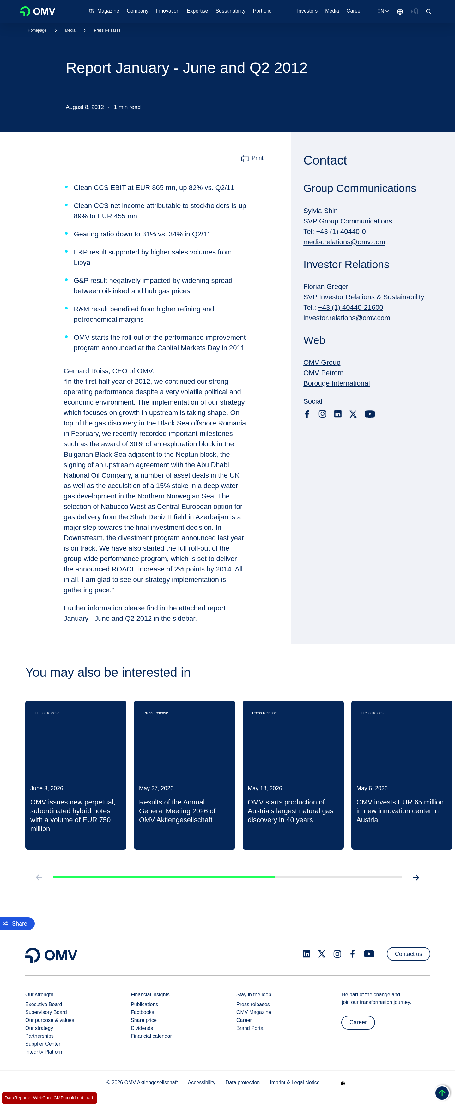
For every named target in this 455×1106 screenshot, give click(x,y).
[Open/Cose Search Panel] (428, 11)
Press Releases (107, 30)
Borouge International (336, 383)
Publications (144, 1004)
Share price (144, 1020)
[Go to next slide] (424, 907)
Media (70, 30)
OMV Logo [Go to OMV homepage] (37, 11)
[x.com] (353, 414)
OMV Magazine (253, 1012)
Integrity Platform (44, 1051)
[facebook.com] (307, 414)
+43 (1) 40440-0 (341, 231)
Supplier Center (42, 1044)
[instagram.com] (322, 414)
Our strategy (39, 1028)
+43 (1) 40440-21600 (350, 307)
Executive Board (43, 1004)
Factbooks (142, 1012)
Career (244, 1020)
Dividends (142, 1028)
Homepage (37, 30)
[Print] (252, 158)
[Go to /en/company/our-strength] (400, 11)
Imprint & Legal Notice (294, 1082)
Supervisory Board (46, 1012)
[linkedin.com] (338, 414)
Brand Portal (250, 1028)
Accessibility (201, 1082)
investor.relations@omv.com (346, 318)
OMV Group (321, 362)
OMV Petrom (323, 373)
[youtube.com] (370, 414)
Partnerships (39, 1036)
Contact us (408, 954)
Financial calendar (151, 1036)
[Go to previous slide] (30, 907)
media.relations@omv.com (344, 242)
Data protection (243, 1082)
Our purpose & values (49, 1020)
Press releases (253, 1004)
